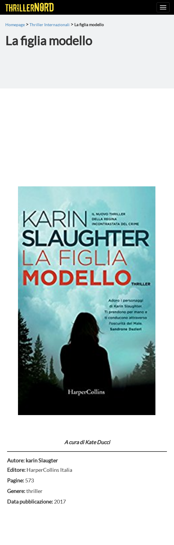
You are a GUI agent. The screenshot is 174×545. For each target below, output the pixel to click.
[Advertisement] (87, 132)
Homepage (15, 24)
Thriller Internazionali (49, 24)
